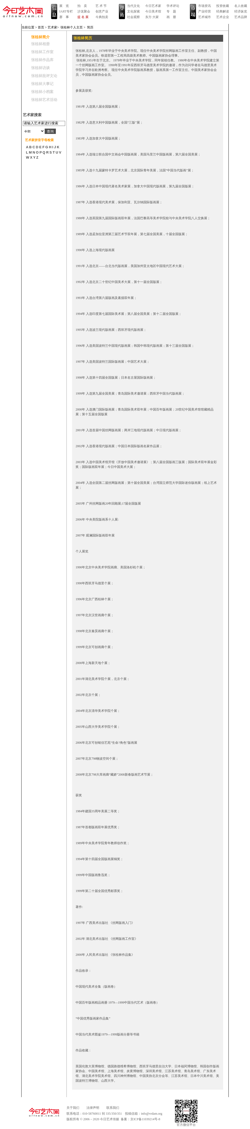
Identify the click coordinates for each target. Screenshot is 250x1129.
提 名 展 (83, 17)
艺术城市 (204, 17)
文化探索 (133, 11)
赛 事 (64, 17)
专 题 (171, 11)
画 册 (171, 17)
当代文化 (133, 6)
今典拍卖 (101, 17)
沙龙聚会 (83, 11)
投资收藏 (222, 6)
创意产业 (101, 11)
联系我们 (112, 1108)
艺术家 (52, 27)
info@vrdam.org (151, 1113)
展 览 (64, 6)
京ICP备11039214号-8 (145, 1119)
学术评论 (172, 6)
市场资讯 (204, 6)
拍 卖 (82, 6)
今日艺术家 (153, 6)
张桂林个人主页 (71, 27)
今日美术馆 (153, 11)
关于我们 (72, 1108)
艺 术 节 (101, 6)
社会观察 (133, 17)
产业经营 (204, 11)
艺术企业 (222, 17)
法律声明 (92, 1108)
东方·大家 (152, 17)
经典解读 (222, 11)
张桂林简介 (40, 37)
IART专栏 (66, 11)
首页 (41, 27)
